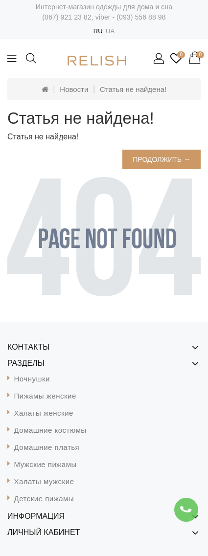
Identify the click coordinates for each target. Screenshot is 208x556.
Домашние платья (47, 447)
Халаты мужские (44, 481)
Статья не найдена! (133, 89)
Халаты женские (43, 413)
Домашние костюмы (50, 430)
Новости (74, 89)
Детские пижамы (44, 498)
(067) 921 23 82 (66, 17)
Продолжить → (161, 159)
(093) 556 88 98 (140, 17)
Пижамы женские (45, 396)
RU (98, 31)
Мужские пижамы (45, 464)
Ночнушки (32, 379)
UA (110, 31)
